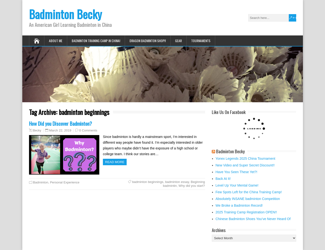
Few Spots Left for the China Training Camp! (249, 192)
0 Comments (88, 130)
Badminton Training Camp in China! (96, 40)
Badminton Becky (65, 14)
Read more (114, 162)
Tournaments (200, 40)
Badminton (40, 182)
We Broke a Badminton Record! (239, 205)
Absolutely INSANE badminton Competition (248, 199)
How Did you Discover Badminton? (60, 123)
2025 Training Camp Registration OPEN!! (246, 212)
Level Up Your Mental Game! (237, 185)
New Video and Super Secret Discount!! (245, 165)
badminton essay (177, 182)
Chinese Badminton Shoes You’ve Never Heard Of (253, 219)
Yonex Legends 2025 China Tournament (245, 158)
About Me (55, 40)
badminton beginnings (147, 182)
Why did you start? (191, 186)
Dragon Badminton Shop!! (148, 40)
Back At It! (223, 179)
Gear (178, 40)
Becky (37, 130)
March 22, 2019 (60, 130)
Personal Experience (64, 182)
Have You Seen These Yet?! (236, 172)
